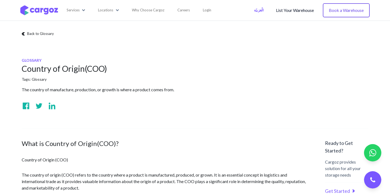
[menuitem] (148, 10)
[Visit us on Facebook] (26, 106)
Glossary (39, 79)
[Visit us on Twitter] (39, 106)
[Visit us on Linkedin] (52, 106)
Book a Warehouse (346, 10)
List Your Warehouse (295, 10)
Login (207, 10)
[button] (75, 10)
